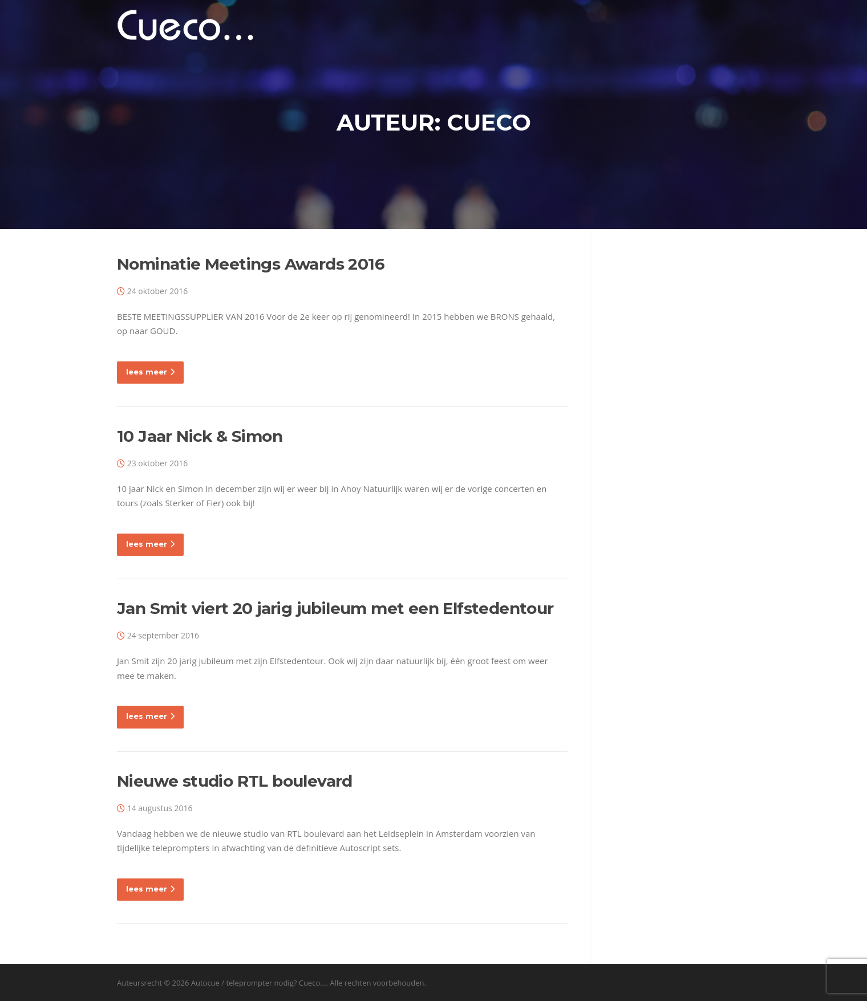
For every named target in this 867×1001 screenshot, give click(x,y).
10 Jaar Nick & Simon (199, 436)
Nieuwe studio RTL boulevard (235, 781)
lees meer (150, 371)
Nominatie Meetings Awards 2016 (250, 264)
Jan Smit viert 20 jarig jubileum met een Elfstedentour (335, 608)
